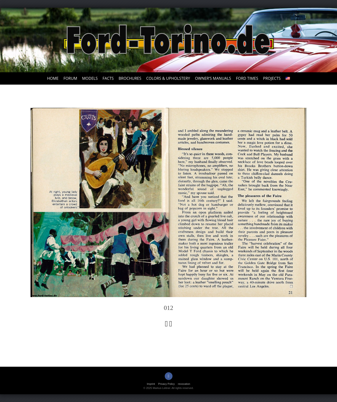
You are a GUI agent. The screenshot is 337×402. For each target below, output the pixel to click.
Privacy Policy (166, 383)
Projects (272, 78)
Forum (70, 78)
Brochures (130, 78)
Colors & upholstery (168, 78)
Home (53, 78)
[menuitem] (288, 78)
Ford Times (247, 78)
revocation (184, 383)
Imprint (151, 383)
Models (90, 78)
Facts (108, 78)
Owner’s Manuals (213, 78)
